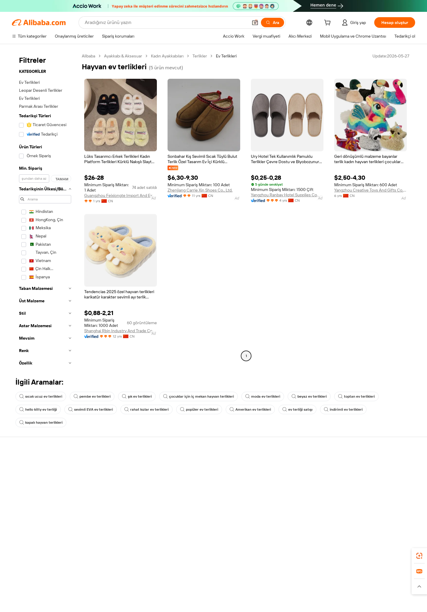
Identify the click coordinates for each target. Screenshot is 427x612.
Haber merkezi (369, 486)
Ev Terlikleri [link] (226, 56)
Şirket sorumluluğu (373, 475)
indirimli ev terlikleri (343, 409)
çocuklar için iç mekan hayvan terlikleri (198, 396)
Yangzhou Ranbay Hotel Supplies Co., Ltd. (287, 194)
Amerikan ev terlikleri (250, 409)
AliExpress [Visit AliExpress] (120, 594)
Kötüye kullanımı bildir (32, 509)
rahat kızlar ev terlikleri (146, 409)
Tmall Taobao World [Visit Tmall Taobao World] (176, 594)
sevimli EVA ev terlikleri (90, 409)
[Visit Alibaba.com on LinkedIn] (367, 521)
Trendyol (285, 594)
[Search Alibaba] (166, 22)
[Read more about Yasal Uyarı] (120, 603)
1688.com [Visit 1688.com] (145, 594)
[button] (255, 22)
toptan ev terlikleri (356, 396)
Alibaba (88, 56)
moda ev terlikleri (262, 396)
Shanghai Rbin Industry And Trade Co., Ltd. (120, 330)
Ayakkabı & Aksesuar (123, 56)
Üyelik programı (198, 481)
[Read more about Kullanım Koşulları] (292, 603)
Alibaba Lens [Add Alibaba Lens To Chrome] (43, 568)
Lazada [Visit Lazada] (221, 594)
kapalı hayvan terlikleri (41, 422)
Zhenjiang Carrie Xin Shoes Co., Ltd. (200, 190)
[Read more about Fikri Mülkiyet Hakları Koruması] (211, 603)
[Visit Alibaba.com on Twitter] (376, 521)
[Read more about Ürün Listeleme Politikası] (157, 603)
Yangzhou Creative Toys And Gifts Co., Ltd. (370, 190)
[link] (419, 555)
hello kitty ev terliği (38, 409)
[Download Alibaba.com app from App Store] (351, 568)
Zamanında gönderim (117, 486)
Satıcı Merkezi (282, 475)
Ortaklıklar (279, 497)
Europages (308, 594)
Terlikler (199, 56)
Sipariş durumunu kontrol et (37, 486)
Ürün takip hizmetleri (117, 509)
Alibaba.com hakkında (376, 464)
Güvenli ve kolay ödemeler (122, 464)
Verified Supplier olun (289, 486)
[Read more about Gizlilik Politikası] (258, 603)
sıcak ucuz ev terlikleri (40, 396)
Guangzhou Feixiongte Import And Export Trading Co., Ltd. (120, 195)
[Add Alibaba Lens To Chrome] (91, 568)
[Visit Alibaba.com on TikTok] (403, 521)
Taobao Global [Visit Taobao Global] (246, 594)
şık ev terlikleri (137, 396)
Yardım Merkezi (26, 464)
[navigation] (45, 211)
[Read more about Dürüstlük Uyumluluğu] (333, 603)
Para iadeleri (23, 497)
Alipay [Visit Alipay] (204, 594)
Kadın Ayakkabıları (167, 56)
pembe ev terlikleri (92, 396)
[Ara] (272, 22)
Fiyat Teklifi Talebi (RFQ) (205, 470)
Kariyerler (364, 497)
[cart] (328, 23)
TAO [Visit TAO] (268, 594)
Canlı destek (23, 475)
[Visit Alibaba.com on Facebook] (358, 521)
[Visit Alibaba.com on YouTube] (394, 521)
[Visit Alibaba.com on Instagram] (385, 521)
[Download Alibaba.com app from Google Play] (395, 568)
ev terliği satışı (297, 409)
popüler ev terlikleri (199, 409)
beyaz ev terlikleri (309, 396)
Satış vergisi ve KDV (202, 493)
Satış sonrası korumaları (119, 497)
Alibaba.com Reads (201, 504)
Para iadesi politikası (116, 475)
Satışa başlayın (283, 464)
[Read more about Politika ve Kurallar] (89, 603)
